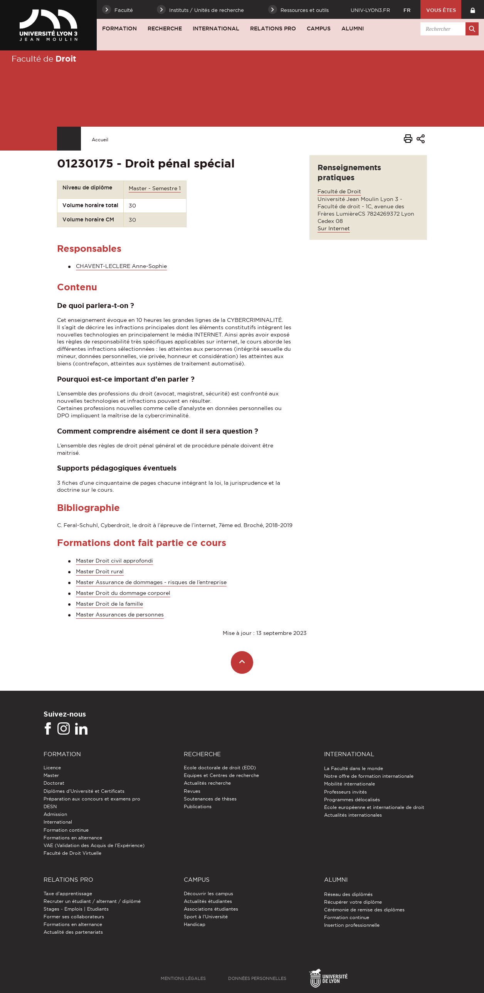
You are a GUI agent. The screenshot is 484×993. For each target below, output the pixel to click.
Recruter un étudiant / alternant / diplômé (92, 901)
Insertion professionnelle (352, 925)
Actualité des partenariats (73, 931)
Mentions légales (183, 978)
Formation (119, 28)
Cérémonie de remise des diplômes (364, 909)
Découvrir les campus (208, 893)
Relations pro (273, 28)
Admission (55, 814)
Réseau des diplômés (348, 894)
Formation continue (66, 829)
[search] (448, 28)
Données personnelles (257, 978)
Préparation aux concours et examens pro (92, 798)
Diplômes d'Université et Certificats (84, 791)
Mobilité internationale (349, 783)
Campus (319, 28)
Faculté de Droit (339, 191)
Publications (198, 806)
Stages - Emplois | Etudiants (76, 908)
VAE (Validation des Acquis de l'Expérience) (94, 845)
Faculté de (44, 58)
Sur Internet (334, 228)
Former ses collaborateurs (74, 916)
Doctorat (54, 782)
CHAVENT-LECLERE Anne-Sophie (121, 266)
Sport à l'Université (206, 916)
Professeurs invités (345, 791)
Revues (192, 791)
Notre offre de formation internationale (368, 776)
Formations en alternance (73, 837)
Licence (52, 767)
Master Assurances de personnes (120, 614)
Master (51, 775)
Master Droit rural (100, 571)
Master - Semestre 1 (155, 188)
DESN (50, 806)
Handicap (194, 924)
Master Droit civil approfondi (114, 561)
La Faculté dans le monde (353, 768)
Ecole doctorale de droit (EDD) (220, 767)
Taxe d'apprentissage (68, 893)
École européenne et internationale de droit (374, 807)
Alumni (352, 28)
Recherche (165, 28)
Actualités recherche (207, 782)
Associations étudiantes (211, 908)
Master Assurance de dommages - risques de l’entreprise (151, 582)
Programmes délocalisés (352, 799)
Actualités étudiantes (208, 901)
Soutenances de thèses (210, 798)
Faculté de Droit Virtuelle (72, 853)
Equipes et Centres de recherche (221, 775)
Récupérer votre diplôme (353, 901)
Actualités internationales (353, 814)
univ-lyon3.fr (370, 10)
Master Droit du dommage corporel (123, 593)
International (216, 28)
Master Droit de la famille (109, 604)
